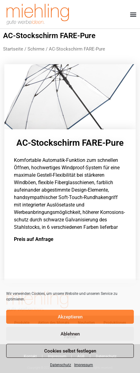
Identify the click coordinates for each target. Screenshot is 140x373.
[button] (133, 14)
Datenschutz (60, 365)
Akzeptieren (70, 317)
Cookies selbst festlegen (70, 351)
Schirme (36, 49)
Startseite (13, 49)
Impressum (83, 365)
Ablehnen (70, 334)
